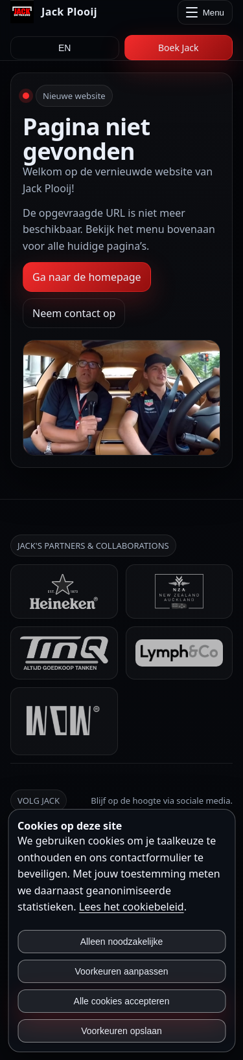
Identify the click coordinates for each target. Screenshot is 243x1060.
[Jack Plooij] (53, 11)
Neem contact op (73, 313)
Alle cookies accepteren (122, 1001)
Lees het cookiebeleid (131, 907)
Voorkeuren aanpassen (121, 971)
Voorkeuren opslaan (121, 1031)
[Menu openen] (205, 12)
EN (64, 48)
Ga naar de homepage (86, 277)
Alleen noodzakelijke (121, 941)
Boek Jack (178, 47)
